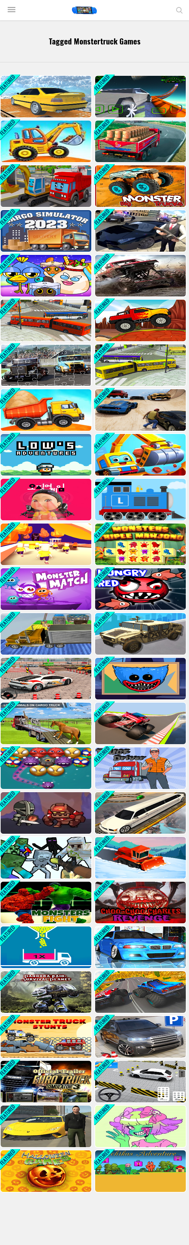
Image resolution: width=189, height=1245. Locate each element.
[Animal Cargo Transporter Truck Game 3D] (45, 723)
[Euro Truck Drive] (45, 1081)
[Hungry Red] (139, 589)
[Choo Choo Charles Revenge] (139, 902)
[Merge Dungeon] (45, 813)
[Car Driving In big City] (139, 1081)
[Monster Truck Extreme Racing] (139, 992)
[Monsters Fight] (45, 902)
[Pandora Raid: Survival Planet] (45, 992)
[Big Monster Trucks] (139, 186)
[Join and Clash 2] (45, 544)
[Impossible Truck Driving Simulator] (45, 633)
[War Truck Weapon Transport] (139, 633)
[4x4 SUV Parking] (45, 678)
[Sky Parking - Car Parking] (45, 96)
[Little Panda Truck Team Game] (139, 454)
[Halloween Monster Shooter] (45, 768)
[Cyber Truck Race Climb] (139, 96)
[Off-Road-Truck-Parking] (139, 275)
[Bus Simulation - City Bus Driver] (45, 320)
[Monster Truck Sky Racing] (139, 723)
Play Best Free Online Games (84, 10)
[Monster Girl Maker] (139, 1126)
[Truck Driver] (139, 768)
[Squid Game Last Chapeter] (45, 499)
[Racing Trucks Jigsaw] (45, 365)
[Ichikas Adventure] (139, 1171)
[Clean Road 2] (139, 857)
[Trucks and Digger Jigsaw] (45, 186)
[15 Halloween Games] (45, 1171)
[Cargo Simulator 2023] (45, 230)
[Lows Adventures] (45, 454)
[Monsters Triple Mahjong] (139, 544)
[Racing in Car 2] (139, 947)
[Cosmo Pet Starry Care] (45, 275)
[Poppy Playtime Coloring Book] (139, 678)
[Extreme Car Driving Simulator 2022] (45, 1126)
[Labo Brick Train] (139, 499)
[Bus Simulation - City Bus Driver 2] (139, 365)
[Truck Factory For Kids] (45, 141)
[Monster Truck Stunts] (45, 1036)
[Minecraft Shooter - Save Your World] (45, 857)
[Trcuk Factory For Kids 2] (45, 410)
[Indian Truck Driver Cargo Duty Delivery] (139, 141)
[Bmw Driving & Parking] (139, 1036)
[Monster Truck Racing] (139, 320)
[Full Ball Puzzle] (45, 947)
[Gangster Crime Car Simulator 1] (139, 230)
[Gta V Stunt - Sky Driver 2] (139, 410)
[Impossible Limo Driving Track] (139, 813)
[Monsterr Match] (45, 589)
